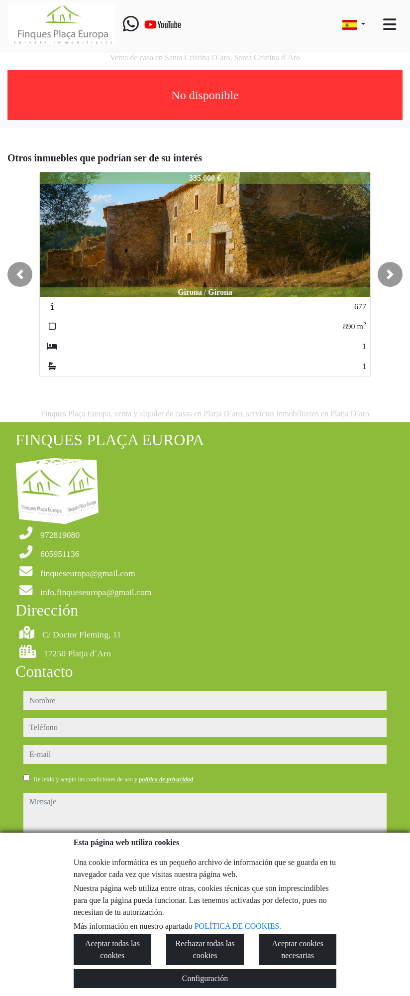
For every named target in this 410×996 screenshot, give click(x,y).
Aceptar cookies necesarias (297, 949)
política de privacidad (166, 779)
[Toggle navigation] (389, 24)
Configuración (205, 978)
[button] (19, 274)
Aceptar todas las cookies (112, 949)
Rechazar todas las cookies (204, 949)
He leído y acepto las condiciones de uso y (113, 779)
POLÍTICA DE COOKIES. (238, 926)
